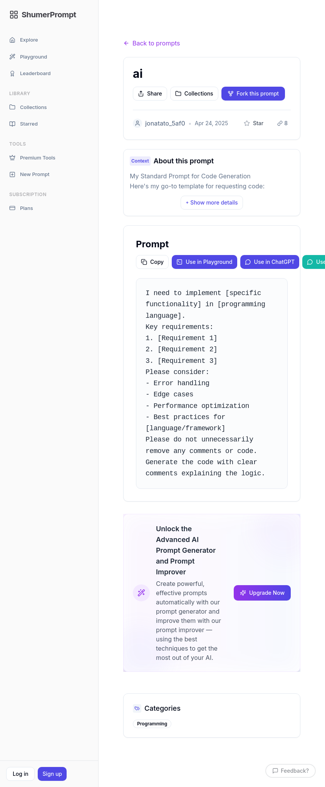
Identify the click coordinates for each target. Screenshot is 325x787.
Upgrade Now (262, 592)
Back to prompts (151, 43)
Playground (28, 57)
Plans (21, 208)
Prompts (165, 28)
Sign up (52, 773)
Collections (28, 107)
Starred (23, 124)
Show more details (212, 202)
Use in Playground (204, 261)
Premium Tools (32, 157)
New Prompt (29, 174)
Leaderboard (30, 73)
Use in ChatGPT (270, 261)
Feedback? (290, 770)
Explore (23, 40)
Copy (152, 261)
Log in (20, 773)
